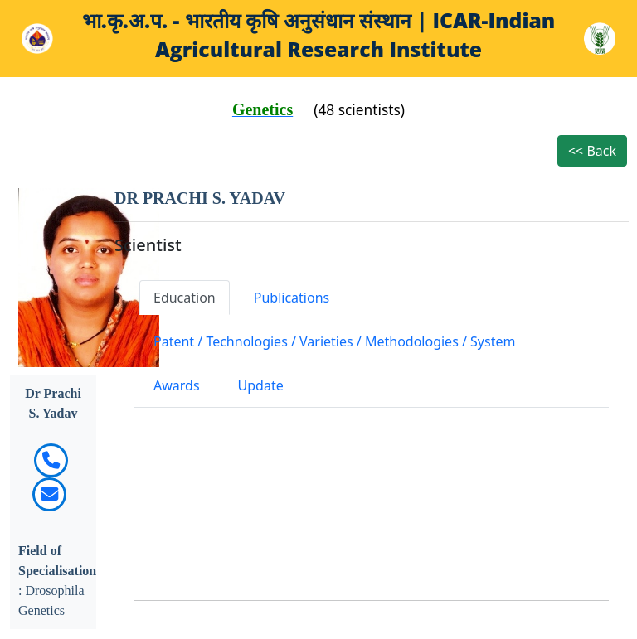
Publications (291, 297)
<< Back (592, 151)
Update (261, 385)
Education (184, 297)
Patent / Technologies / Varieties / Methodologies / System (334, 341)
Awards (176, 385)
